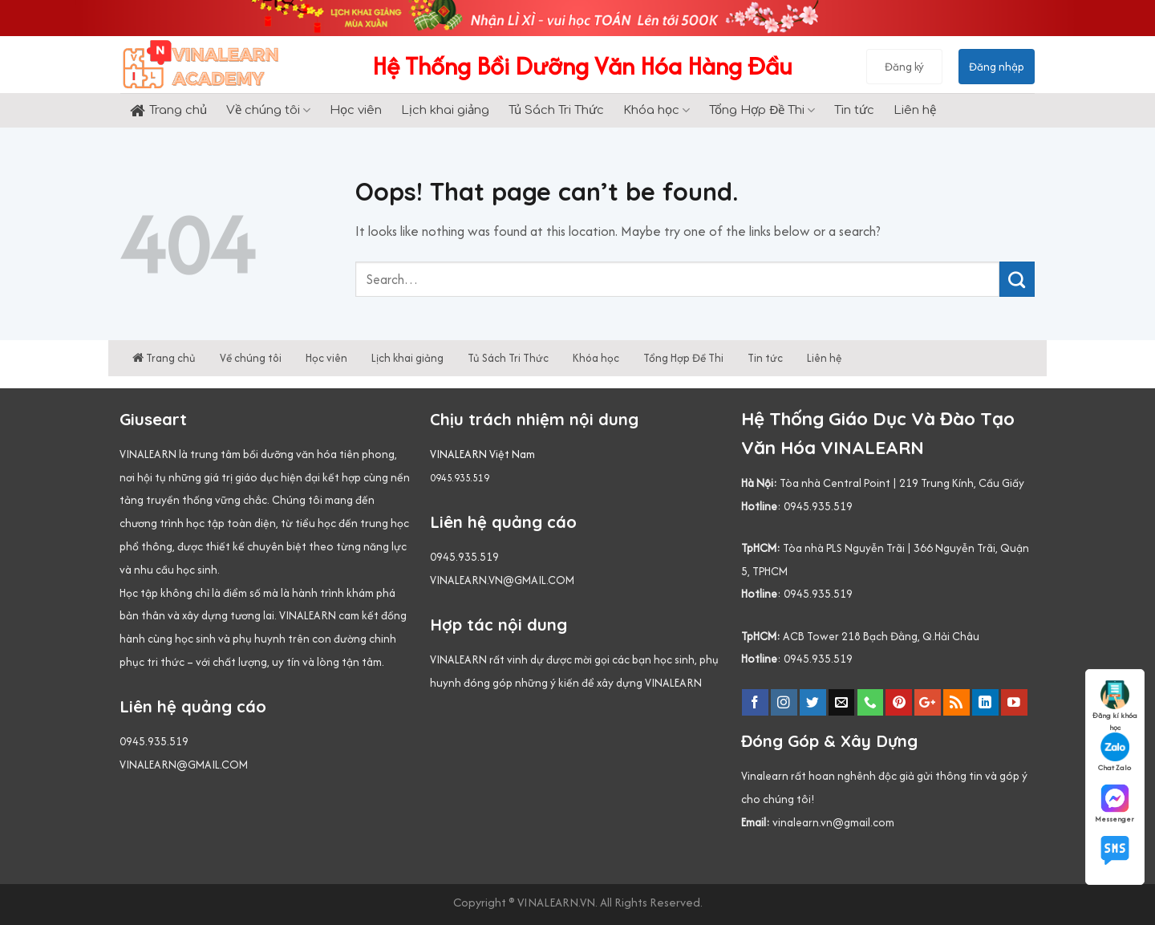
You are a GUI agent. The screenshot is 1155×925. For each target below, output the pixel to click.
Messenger (1114, 804)
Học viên (356, 110)
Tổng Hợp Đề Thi (762, 110)
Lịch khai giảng (445, 110)
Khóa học (656, 110)
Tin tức (854, 110)
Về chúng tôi (268, 110)
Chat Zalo (1114, 752)
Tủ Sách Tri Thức (556, 110)
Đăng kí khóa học (1114, 700)
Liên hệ (915, 110)
